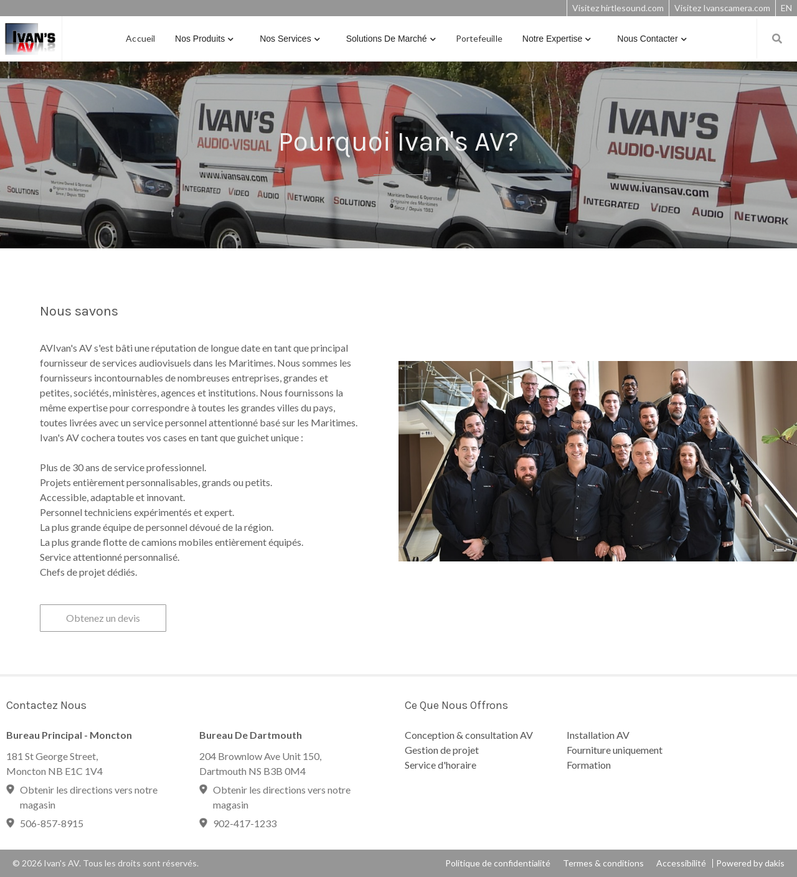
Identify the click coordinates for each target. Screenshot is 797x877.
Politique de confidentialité (497, 863)
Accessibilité (681, 863)
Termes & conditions (603, 863)
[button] (204, 39)
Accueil (140, 38)
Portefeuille (479, 38)
